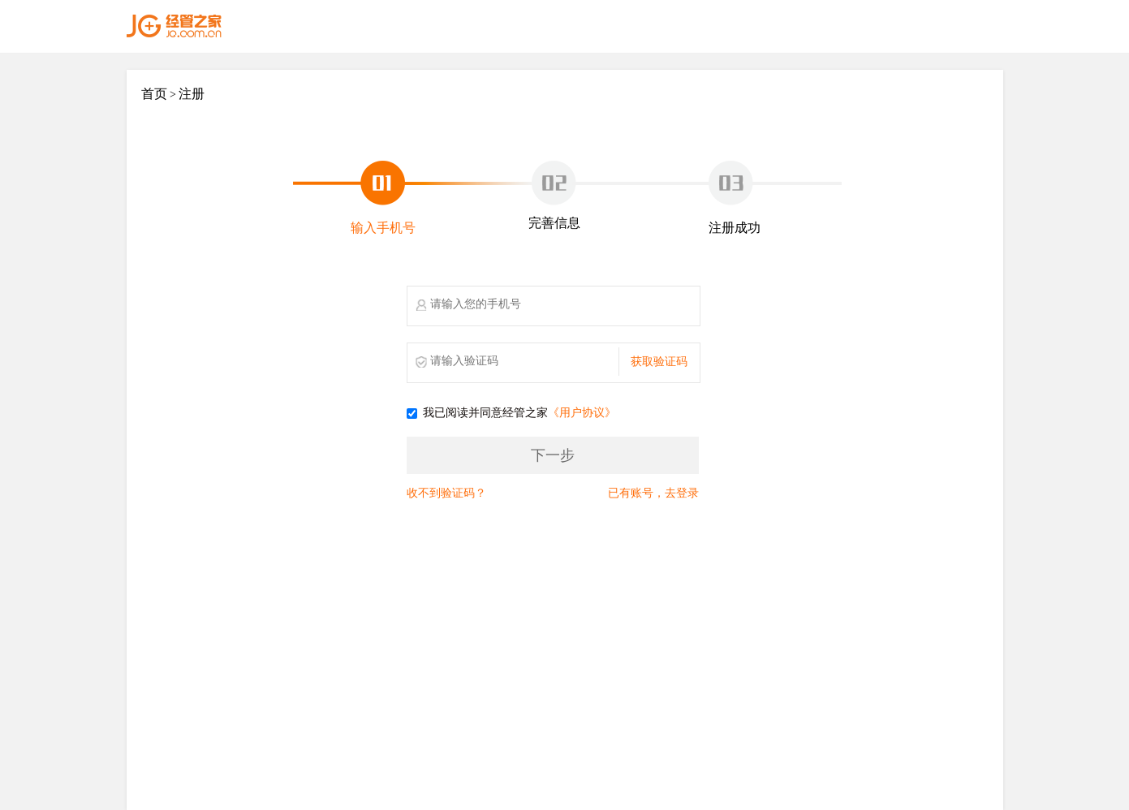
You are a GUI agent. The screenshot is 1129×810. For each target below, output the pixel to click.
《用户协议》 (582, 413)
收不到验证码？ (446, 493)
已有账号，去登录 (653, 493)
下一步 (553, 455)
